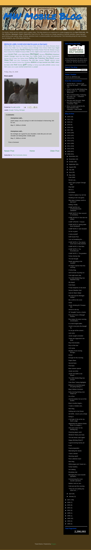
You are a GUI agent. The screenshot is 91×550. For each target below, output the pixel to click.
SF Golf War (81, 55)
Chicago (36, 48)
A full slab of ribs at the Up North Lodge (76, 420)
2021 (69, 119)
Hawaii (17, 51)
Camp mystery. (73, 467)
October (71, 161)
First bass (71, 365)
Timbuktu (41, 60)
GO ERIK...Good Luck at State (77, 414)
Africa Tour (11, 46)
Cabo (14, 48)
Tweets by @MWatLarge (72, 77)
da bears (7, 65)
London (20, 54)
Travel (47, 60)
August (71, 167)
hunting (29, 65)
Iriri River (32, 51)
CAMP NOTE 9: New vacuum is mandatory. (77, 214)
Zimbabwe (27, 62)
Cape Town (19, 47)
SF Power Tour (15, 58)
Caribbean (25, 47)
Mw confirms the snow (75, 300)
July (70, 169)
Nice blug (71, 461)
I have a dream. (73, 453)
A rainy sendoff (73, 234)
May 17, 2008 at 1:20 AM (18, 125)
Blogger (53, 544)
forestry (20, 65)
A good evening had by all (76, 443)
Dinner (70, 355)
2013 (69, 140)
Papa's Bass (72, 360)
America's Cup (41, 46)
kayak (40, 65)
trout (29, 67)
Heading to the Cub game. (76, 197)
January (71, 496)
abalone (34, 62)
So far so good (72, 231)
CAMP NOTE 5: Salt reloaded (77, 229)
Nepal (17, 56)
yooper (36, 67)
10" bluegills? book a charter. (77, 312)
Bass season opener (74, 368)
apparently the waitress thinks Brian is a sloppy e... (77, 424)
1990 (69, 524)
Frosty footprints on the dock (77, 287)
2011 (69, 146)
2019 (69, 124)
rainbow (53, 65)
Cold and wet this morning (76, 486)
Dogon (53, 47)
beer (53, 62)
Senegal (57, 58)
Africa (6, 46)
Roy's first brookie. (74, 343)
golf (25, 64)
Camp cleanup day (74, 256)
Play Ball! (71, 187)
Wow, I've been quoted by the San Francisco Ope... (76, 107)
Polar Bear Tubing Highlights (77, 382)
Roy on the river (73, 345)
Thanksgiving (24, 60)
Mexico (27, 54)
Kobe (51, 51)
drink (11, 65)
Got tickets (71, 192)
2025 (69, 116)
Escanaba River (9, 50)
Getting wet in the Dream (76, 411)
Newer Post (9, 151)
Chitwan (45, 47)
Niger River (29, 56)
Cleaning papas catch (75, 432)
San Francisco (39, 58)
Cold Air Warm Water (74, 293)
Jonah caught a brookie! (75, 336)
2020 (69, 122)
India (27, 51)
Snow (70, 302)
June (70, 172)
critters (57, 62)
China (40, 47)
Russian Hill (7, 58)
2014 (69, 138)
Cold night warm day (74, 275)
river (5, 67)
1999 (69, 513)
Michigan (34, 54)
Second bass (72, 363)
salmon (13, 67)
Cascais (30, 47)
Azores (48, 46)
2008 (69, 154)
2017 (69, 130)
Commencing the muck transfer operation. (75, 480)
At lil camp (71, 348)
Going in (71, 416)
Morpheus (48, 54)
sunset (26, 67)
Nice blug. (71, 408)
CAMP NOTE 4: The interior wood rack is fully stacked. (77, 243)
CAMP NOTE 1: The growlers (77, 253)
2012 (69, 143)
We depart (71, 282)
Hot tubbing (72, 469)
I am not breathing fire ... (75, 239)
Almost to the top (73, 309)
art (38, 62)
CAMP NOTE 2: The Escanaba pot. (74, 250)
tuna (32, 67)
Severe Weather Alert (74, 290)
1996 (69, 516)
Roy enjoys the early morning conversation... (77, 320)
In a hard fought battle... (75, 323)
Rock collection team (74, 459)
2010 (69, 148)
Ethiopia (16, 50)
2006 (69, 502)
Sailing (31, 58)
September (72, 164)
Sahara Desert (24, 58)
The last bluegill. (73, 259)
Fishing (28, 50)
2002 (69, 510)
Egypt (57, 48)
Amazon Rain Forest (22, 46)
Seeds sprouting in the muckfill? (75, 262)
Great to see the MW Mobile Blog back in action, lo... (77, 90)
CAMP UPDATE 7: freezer (76, 222)
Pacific (40, 56)
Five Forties (35, 50)
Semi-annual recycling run (76, 272)
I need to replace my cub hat (77, 195)
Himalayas (23, 51)
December (72, 156)
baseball (44, 62)
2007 (69, 500)
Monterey (42, 54)
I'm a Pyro (71, 396)
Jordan (41, 51)
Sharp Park (8, 60)
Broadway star (72, 472)
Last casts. (71, 333)
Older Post (54, 151)
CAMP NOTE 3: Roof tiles (76, 246)
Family (22, 50)
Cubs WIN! (71, 177)
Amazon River (32, 46)
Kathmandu (46, 51)
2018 (69, 127)
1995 (69, 518)
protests (48, 65)
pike (43, 65)
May (70, 175)
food (15, 65)
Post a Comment (13, 142)
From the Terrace (49, 50)
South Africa (17, 60)
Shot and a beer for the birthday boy (75, 428)
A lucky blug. (72, 270)
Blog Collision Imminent (75, 389)
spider (17, 67)
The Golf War (33, 60)
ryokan (9, 67)
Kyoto (55, 51)
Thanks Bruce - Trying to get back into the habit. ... (75, 84)
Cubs (49, 48)
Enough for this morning (75, 357)
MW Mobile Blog (42, 16)
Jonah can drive (73, 371)
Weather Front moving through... (75, 351)
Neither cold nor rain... (75, 483)
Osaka (35, 56)
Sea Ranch (50, 58)
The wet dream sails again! (76, 437)
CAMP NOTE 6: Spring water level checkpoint (77, 225)
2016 (69, 132)
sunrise (21, 67)
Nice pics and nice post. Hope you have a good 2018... (76, 101)
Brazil (57, 46)
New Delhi (22, 56)
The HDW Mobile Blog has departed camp (76, 278)
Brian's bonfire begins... (75, 403)
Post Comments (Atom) (20, 155)
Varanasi (14, 62)
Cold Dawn (71, 285)
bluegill (11, 110)
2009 (69, 151)
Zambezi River (20, 62)
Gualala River (11, 51)
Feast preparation (73, 448)
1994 (69, 521)
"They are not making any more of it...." (76, 489)
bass (49, 62)
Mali (23, 54)
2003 (69, 508)
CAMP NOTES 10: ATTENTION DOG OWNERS (74, 208)
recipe (57, 65)
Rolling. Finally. (73, 204)
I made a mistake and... (75, 406)
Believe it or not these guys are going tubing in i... (76, 386)
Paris (44, 56)
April (70, 493)
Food (70, 445)
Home (32, 151)
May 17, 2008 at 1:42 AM (18, 138)
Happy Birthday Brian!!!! (75, 440)
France (41, 50)
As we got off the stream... (76, 330)
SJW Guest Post (73, 237)
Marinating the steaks (75, 451)
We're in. (71, 189)
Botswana (53, 46)
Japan (37, 51)
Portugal (48, 56)
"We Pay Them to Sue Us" (79, 62)
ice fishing (35, 65)
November (72, 159)
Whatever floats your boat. (76, 435)
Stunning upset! (73, 456)
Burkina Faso (8, 47)
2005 (69, 505)
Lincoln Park (12, 54)
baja (40, 62)
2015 (69, 135)
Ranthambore (55, 56)
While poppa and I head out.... (77, 464)
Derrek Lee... (72, 180)
